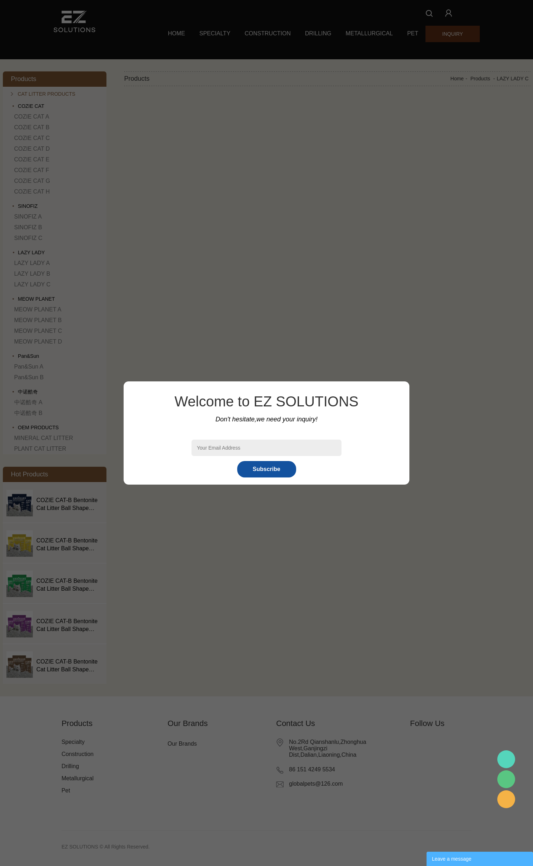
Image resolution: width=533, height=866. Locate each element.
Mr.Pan (506, 759)
